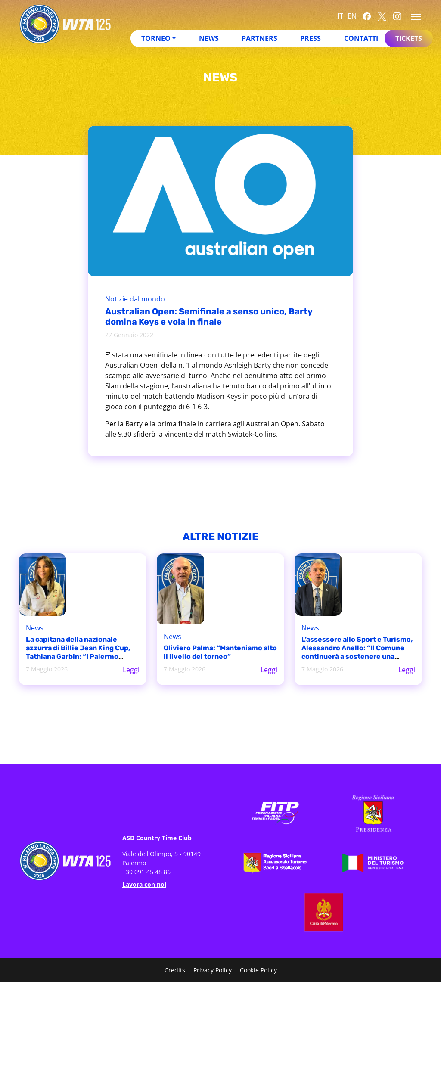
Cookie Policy (258, 970)
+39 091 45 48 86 (146, 872)
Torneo (156, 38)
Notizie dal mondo (135, 299)
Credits (175, 970)
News (209, 38)
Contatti (361, 38)
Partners (259, 38)
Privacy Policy (212, 970)
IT (340, 16)
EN (352, 16)
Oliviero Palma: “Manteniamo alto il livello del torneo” (220, 652)
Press (310, 38)
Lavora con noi (144, 884)
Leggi (131, 669)
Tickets (408, 38)
